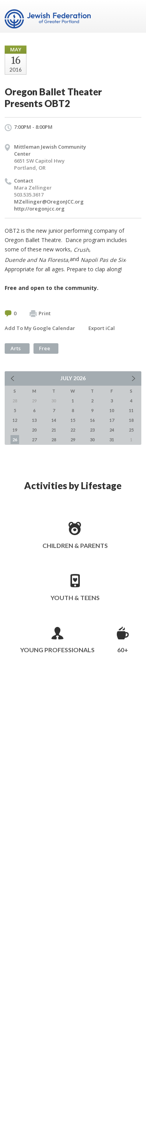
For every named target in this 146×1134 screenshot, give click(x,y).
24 (111, 429)
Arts (16, 348)
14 (53, 420)
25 (131, 429)
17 (111, 420)
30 (92, 439)
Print (40, 314)
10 (111, 410)
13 (34, 420)
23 (92, 429)
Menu (132, 16)
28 (53, 439)
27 (34, 439)
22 (72, 429)
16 (92, 420)
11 (131, 410)
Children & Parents (75, 545)
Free (44, 348)
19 (14, 429)
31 (111, 439)
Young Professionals (57, 649)
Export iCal (101, 328)
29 (72, 439)
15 (72, 420)
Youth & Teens (75, 597)
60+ (122, 649)
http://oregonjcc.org (39, 208)
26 (14, 439)
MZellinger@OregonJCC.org (49, 201)
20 (34, 429)
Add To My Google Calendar (40, 328)
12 (14, 420)
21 (53, 429)
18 (131, 420)
